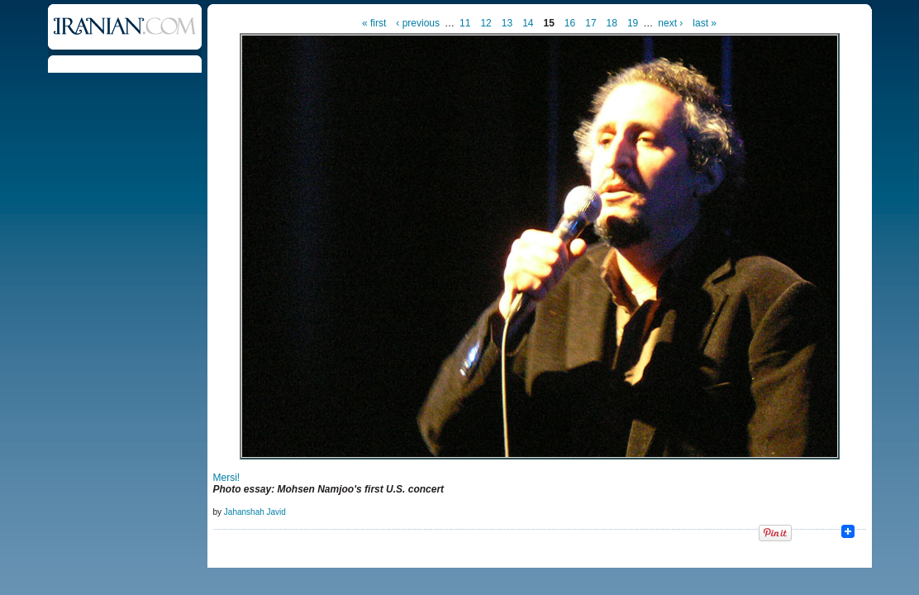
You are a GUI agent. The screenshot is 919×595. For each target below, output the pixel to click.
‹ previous (418, 23)
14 (527, 23)
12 (485, 23)
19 (632, 23)
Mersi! (226, 477)
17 (590, 23)
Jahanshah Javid (255, 511)
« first (374, 23)
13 (507, 23)
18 (612, 23)
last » (705, 23)
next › (670, 23)
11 (465, 23)
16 (569, 23)
